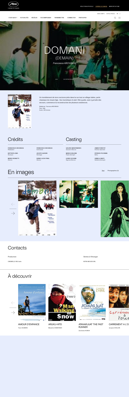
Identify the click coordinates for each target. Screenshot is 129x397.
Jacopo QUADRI (42, 153)
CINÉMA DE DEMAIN (101, 6)
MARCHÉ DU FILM (114, 6)
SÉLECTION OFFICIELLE (86, 6)
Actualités (24, 17)
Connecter (71, 17)
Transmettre (59, 17)
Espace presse (110, 13)
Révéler (34, 17)
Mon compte (101, 13)
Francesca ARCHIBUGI (16, 148)
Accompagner (45, 17)
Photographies (113, 170)
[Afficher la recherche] (115, 17)
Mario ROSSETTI (13, 158)
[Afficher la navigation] (119, 18)
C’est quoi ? (13, 17)
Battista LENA (13, 153)
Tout (103, 170)
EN (120, 13)
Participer (82, 17)
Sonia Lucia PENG (43, 158)
